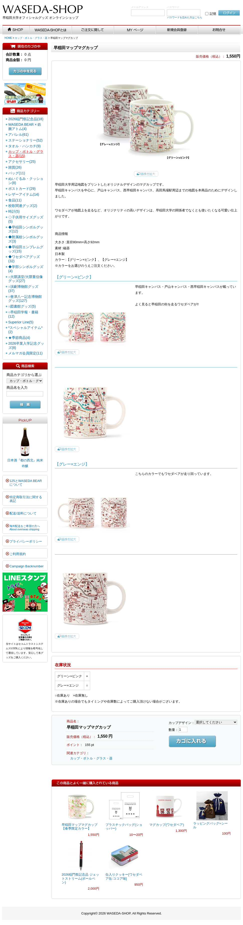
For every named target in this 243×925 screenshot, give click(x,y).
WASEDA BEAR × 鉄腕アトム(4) (24, 126)
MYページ (135, 30)
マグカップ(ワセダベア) (166, 825)
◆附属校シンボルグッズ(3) (25, 239)
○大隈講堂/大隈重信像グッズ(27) (25, 279)
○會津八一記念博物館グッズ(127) (25, 299)
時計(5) (14, 211)
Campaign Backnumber (27, 566)
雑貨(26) (15, 167)
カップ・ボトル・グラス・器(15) (25, 154)
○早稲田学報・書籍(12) (23, 314)
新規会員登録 (177, 30)
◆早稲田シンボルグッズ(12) (25, 229)
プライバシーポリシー (26, 541)
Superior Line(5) (20, 322)
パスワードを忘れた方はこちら (184, 17)
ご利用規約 (18, 554)
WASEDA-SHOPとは (51, 30)
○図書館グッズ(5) (22, 306)
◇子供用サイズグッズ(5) (25, 219)
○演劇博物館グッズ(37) (23, 289)
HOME (8, 38)
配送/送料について (23, 513)
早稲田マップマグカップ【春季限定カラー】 (79, 827)
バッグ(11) (16, 173)
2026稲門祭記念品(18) (25, 119)
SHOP (16, 30)
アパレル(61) (18, 135)
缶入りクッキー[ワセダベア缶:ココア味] (123, 876)
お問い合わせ (219, 30)
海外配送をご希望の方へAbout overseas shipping (25, 527)
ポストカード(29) (22, 189)
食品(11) (15, 200)
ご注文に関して (93, 30)
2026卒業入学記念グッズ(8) (26, 345)
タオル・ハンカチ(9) (24, 146)
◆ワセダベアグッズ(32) (24, 259)
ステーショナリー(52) (25, 140)
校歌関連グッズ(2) (22, 206)
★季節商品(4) (19, 338)
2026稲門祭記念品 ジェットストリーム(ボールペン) (80, 878)
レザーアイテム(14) (23, 194)
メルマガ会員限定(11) (25, 353)
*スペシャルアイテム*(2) (25, 330)
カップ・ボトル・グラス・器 (31, 38)
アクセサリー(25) (22, 162)
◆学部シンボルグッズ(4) (25, 269)
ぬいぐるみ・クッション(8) (25, 181)
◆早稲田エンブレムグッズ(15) (25, 249)
